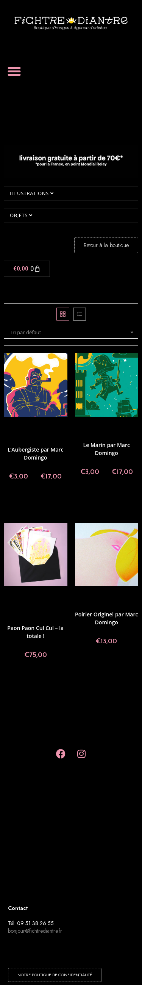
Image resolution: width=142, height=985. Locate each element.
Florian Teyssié (47, 605)
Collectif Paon (44, 431)
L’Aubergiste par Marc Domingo (36, 453)
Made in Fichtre (118, 600)
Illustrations (31, 193)
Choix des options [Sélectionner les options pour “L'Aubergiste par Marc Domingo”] (35, 502)
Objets (21, 215)
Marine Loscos (20, 618)
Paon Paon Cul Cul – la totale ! (35, 631)
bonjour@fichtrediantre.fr (35, 931)
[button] (14, 71)
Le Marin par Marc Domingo (106, 449)
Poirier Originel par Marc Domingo (106, 618)
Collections (17, 435)
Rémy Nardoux (51, 618)
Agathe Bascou (36, 596)
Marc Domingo (119, 435)
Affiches (16, 426)
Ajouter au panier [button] (36, 680)
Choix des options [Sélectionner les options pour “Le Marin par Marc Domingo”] (106, 497)
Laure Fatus (41, 609)
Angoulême (37, 426)
